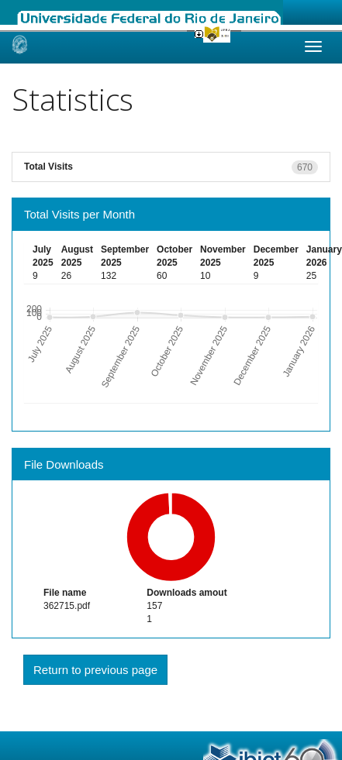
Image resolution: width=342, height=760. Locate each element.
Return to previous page (95, 669)
